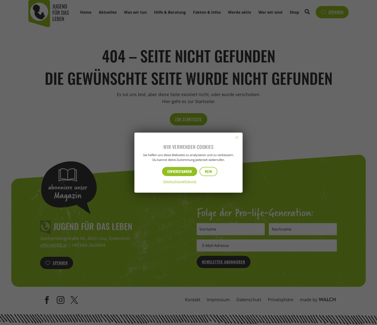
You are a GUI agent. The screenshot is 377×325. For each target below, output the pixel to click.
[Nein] (236, 137)
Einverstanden (179, 171)
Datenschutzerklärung (179, 182)
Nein (208, 171)
